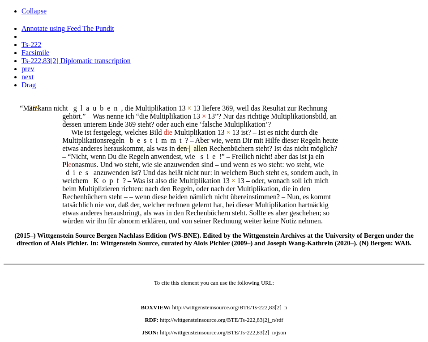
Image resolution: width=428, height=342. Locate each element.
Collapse (34, 11)
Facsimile (35, 52)
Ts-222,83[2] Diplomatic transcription (76, 60)
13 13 (189, 108)
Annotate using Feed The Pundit (67, 28)
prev (27, 69)
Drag (28, 85)
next (27, 77)
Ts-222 (31, 44)
